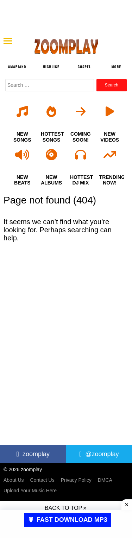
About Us (14, 480)
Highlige (51, 66)
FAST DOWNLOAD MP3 (72, 519)
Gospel (83, 66)
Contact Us (42, 480)
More (116, 66)
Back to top (63, 508)
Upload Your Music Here (30, 490)
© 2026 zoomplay (23, 469)
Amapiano (17, 66)
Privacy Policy (76, 480)
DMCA (105, 480)
